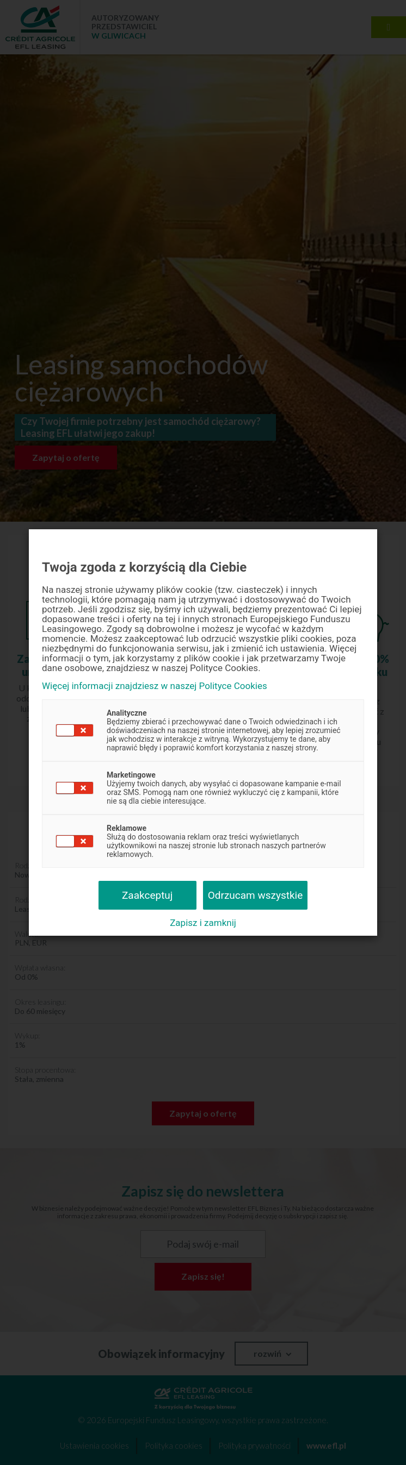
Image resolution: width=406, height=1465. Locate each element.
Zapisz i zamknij (203, 922)
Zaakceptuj (147, 895)
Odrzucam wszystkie (255, 895)
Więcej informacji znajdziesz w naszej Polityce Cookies (154, 686)
